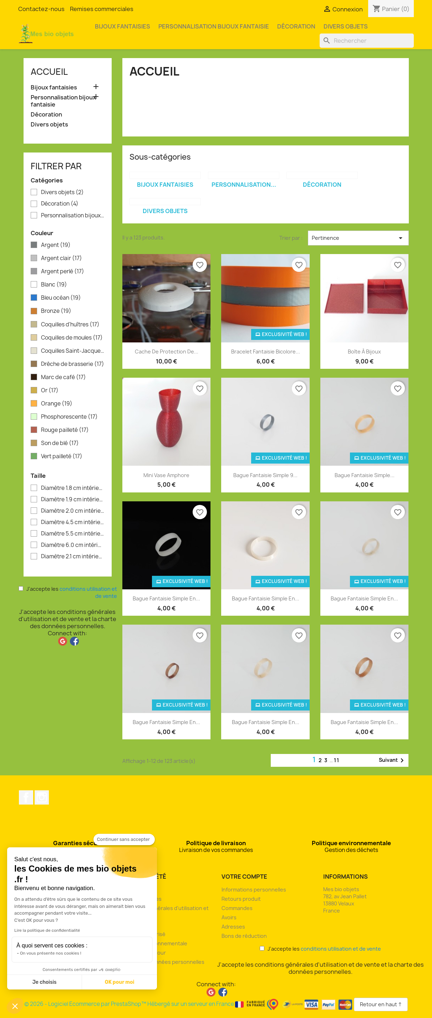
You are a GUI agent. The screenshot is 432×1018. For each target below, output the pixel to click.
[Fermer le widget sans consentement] (124, 839)
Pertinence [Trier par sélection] (358, 238)
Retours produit (241, 898)
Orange (56, 403)
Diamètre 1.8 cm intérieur (73, 488)
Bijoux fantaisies (122, 26)
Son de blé (60, 443)
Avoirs (229, 917)
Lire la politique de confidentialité (47, 930)
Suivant (392, 760)
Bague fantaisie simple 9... (265, 475)
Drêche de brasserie (72, 364)
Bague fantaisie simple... (365, 475)
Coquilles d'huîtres (70, 324)
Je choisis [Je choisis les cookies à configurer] (44, 982)
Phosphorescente (69, 416)
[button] (15, 1005)
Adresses (233, 926)
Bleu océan (61, 297)
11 (337, 760)
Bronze (56, 311)
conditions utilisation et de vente (341, 948)
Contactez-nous (41, 9)
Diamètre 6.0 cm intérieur (73, 545)
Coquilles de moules (72, 337)
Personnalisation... (244, 184)
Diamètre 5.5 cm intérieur (73, 533)
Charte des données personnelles (162, 961)
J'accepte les (68, 592)
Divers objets (346, 26)
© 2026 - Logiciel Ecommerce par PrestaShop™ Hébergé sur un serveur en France (189, 1004)
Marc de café (63, 377)
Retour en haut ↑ (381, 1004)
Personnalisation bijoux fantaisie (213, 26)
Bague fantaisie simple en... (166, 598)
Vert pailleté (61, 456)
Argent (56, 245)
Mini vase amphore (166, 475)
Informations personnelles (254, 889)
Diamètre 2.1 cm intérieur (73, 556)
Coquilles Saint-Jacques (73, 351)
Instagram (42, 797)
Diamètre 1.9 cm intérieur (73, 499)
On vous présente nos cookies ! (50, 953)
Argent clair (61, 258)
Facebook (26, 797)
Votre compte (244, 876)
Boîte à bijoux (364, 351)
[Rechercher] (367, 40)
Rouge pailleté (65, 430)
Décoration (296, 26)
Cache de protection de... (166, 351)
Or (50, 390)
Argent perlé (62, 271)
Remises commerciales (101, 9)
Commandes (237, 908)
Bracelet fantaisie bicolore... (265, 351)
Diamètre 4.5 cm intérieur (73, 522)
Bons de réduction (244, 935)
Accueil (49, 72)
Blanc (54, 284)
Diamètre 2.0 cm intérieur (73, 511)
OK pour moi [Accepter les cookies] (119, 982)
